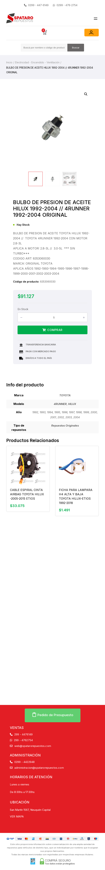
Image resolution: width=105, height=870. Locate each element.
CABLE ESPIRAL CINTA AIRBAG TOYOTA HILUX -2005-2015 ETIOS (27, 494)
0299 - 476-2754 (65, 5)
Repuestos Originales (65, 425)
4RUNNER (60, 404)
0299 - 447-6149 (36, 5)
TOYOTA (65, 395)
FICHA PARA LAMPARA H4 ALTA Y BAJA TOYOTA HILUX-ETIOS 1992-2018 (75, 496)
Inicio (9, 62)
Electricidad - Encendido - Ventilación (37, 62)
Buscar (75, 47)
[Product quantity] (55, 317)
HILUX (72, 404)
